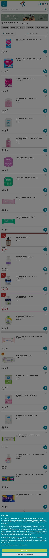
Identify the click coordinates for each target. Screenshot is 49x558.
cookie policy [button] (4, 523)
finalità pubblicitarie (41, 531)
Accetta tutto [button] (24, 550)
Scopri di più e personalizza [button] (24, 554)
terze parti (28, 526)
